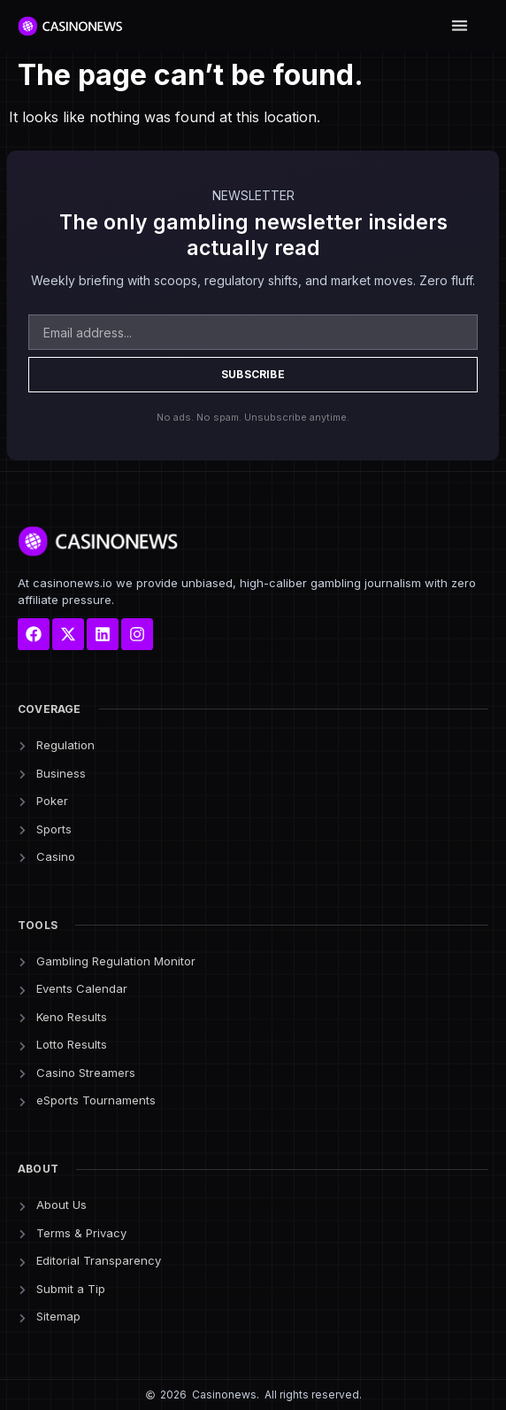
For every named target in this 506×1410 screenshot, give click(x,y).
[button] (459, 26)
